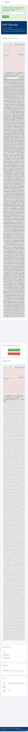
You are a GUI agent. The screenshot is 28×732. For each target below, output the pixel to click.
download (15, 38)
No (14, 353)
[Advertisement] (13, 332)
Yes (14, 350)
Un (7, 2)
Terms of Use (24, 728)
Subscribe (5, 16)
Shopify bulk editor (11, 729)
